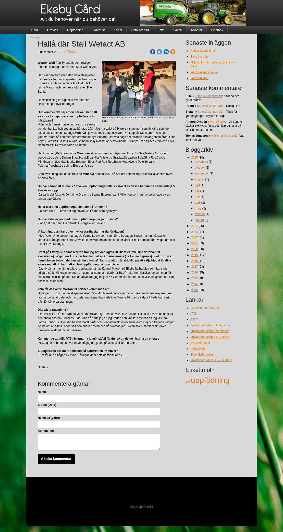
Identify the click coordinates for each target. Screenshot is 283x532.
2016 (194, 272)
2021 (194, 243)
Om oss (52, 30)
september (202, 173)
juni (197, 191)
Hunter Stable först (202, 50)
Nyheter (196, 30)
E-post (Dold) (47, 405)
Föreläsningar (199, 78)
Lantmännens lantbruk (205, 307)
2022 (194, 237)
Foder (118, 30)
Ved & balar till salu (223, 135)
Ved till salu (217, 122)
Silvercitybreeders (202, 354)
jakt (188, 382)
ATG (193, 313)
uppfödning (210, 380)
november (201, 161)
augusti (200, 179)
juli (197, 185)
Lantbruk (98, 30)
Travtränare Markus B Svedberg (211, 360)
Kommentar (46, 431)
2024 (194, 226)
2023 (194, 232)
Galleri (177, 30)
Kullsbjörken (198, 348)
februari (200, 214)
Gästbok (217, 30)
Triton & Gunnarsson (208, 96)
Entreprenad (140, 30)
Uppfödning (75, 30)
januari (199, 220)
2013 (194, 290)
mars (198, 208)
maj (197, 196)
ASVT (194, 319)
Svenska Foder (200, 343)
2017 (194, 266)
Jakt (161, 30)
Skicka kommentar (56, 459)
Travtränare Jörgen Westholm (209, 331)
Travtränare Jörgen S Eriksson (210, 337)
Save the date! (199, 56)
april (198, 202)
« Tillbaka (70, 51)
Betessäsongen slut (210, 106)
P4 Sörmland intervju (204, 72)
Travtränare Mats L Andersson (210, 325)
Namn (42, 392)
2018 (194, 261)
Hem (34, 30)
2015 (194, 278)
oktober (200, 167)
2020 (194, 249)
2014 (194, 284)
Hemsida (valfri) (49, 418)
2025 (194, 157)
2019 (194, 255)
